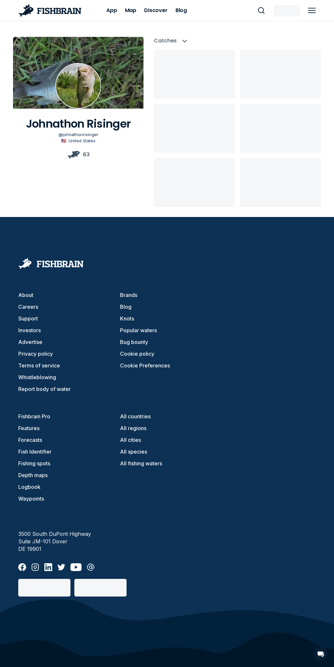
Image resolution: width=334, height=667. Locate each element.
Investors (29, 330)
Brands (128, 295)
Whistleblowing (37, 377)
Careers (28, 306)
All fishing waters (141, 463)
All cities (130, 440)
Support (28, 318)
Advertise (30, 342)
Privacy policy (35, 353)
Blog (125, 306)
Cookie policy (137, 353)
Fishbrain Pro (34, 416)
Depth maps (33, 475)
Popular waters (138, 330)
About (25, 295)
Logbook (29, 487)
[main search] (261, 10)
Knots (127, 318)
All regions (133, 428)
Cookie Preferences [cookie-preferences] (145, 365)
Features (28, 428)
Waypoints (31, 498)
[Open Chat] (320, 653)
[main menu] (312, 10)
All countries (135, 416)
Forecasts (30, 440)
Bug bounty (134, 342)
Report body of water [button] (44, 389)
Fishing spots (34, 463)
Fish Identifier (35, 451)
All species (133, 451)
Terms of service (39, 365)
